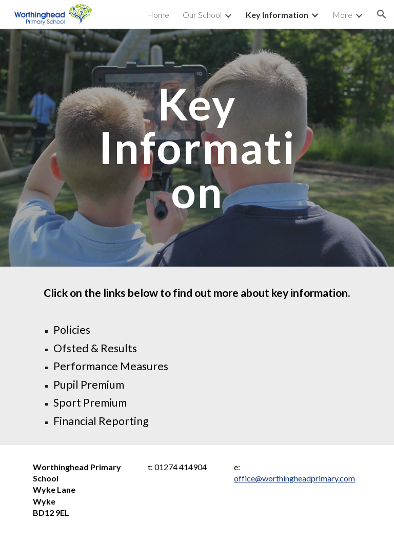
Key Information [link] (277, 14)
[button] (381, 14)
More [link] (342, 14)
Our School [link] (202, 14)
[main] (196, 147)
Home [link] (158, 14)
